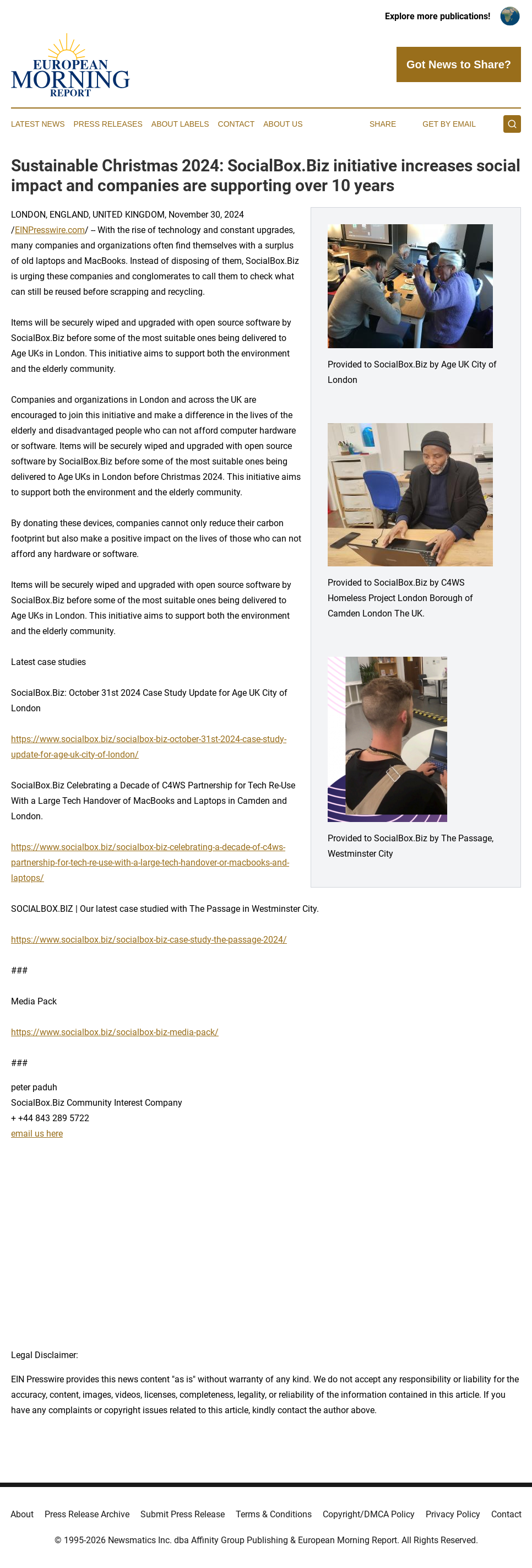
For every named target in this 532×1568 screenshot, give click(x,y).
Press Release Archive (87, 1514)
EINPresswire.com (50, 230)
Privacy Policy (453, 1514)
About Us (282, 124)
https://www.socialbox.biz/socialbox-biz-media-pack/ (115, 1032)
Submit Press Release (182, 1514)
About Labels (180, 124)
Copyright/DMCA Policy (369, 1514)
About (22, 1514)
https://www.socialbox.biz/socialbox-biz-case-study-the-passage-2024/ (149, 939)
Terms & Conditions (274, 1514)
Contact (236, 124)
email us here (37, 1133)
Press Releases (108, 124)
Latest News (38, 124)
